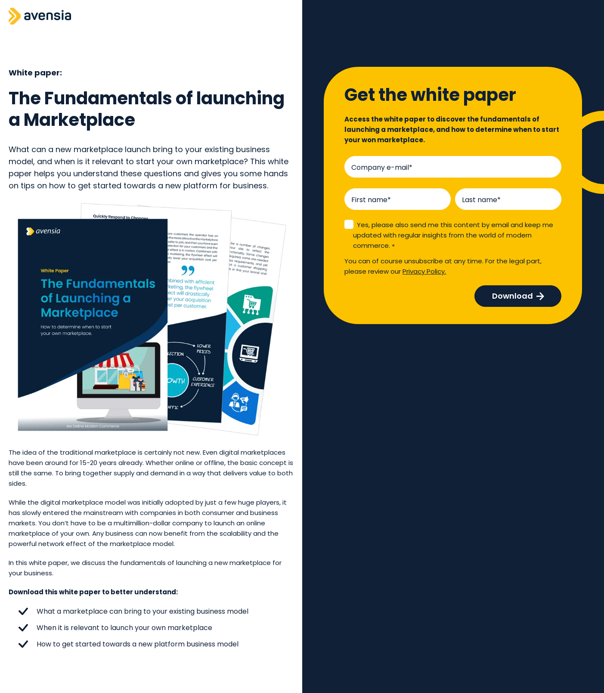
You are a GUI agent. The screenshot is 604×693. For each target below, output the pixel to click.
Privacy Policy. (424, 271)
